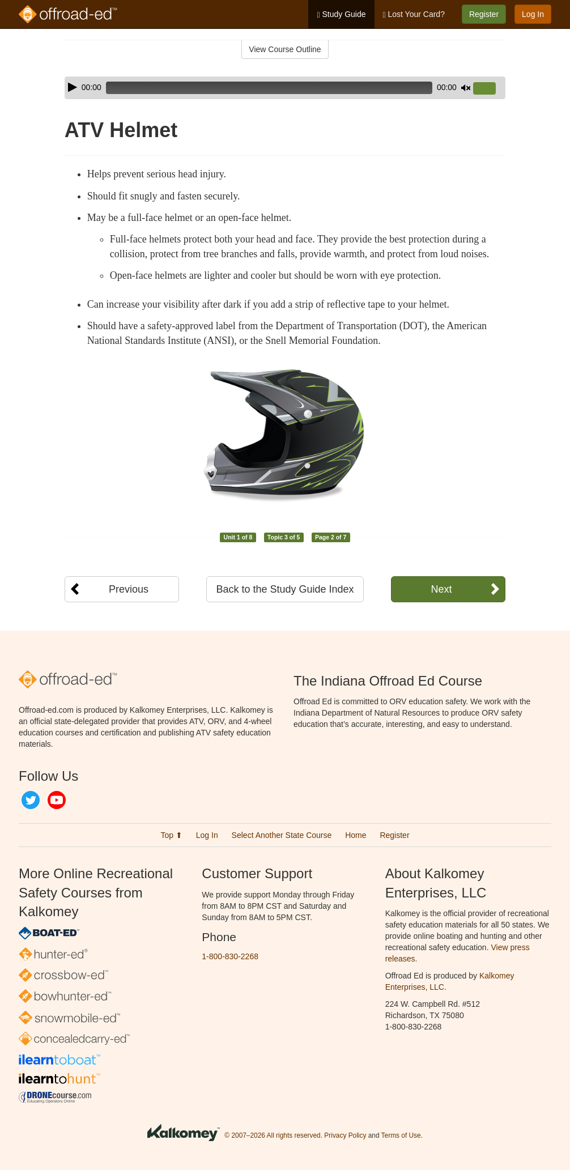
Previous (128, 589)
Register (484, 14)
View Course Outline (285, 49)
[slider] (269, 88)
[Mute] (465, 87)
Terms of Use (401, 1135)
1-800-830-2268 (230, 956)
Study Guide (341, 14)
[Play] (72, 87)
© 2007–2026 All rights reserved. (273, 1135)
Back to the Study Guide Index (285, 589)
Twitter (31, 800)
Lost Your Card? (414, 14)
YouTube (57, 800)
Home (355, 835)
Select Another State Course (282, 835)
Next (441, 589)
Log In (533, 14)
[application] (285, 87)
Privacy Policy (345, 1135)
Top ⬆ (171, 835)
